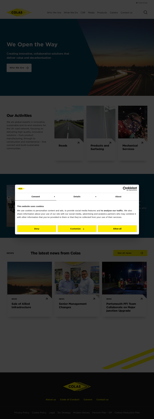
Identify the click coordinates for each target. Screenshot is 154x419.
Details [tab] (77, 196)
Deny (36, 229)
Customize (77, 229)
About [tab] (118, 196)
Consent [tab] (36, 196)
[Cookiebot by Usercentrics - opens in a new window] (125, 189)
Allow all (117, 229)
